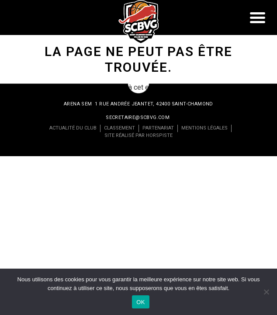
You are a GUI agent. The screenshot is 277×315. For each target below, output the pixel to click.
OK (140, 302)
